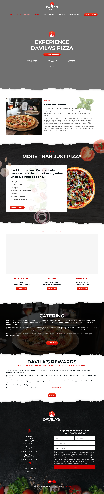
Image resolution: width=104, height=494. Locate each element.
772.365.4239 (71, 60)
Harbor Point (29, 439)
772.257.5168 (32, 60)
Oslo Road (29, 455)
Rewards (52, 14)
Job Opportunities (73, 14)
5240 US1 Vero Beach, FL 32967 (22, 283)
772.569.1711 (52, 60)
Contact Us (61, 14)
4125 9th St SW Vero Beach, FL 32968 (82, 283)
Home (10, 14)
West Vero (29, 447)
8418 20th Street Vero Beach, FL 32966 (52, 283)
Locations (36, 14)
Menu (44, 14)
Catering (27, 14)
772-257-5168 (56, 388)
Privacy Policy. (67, 486)
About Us (18, 14)
